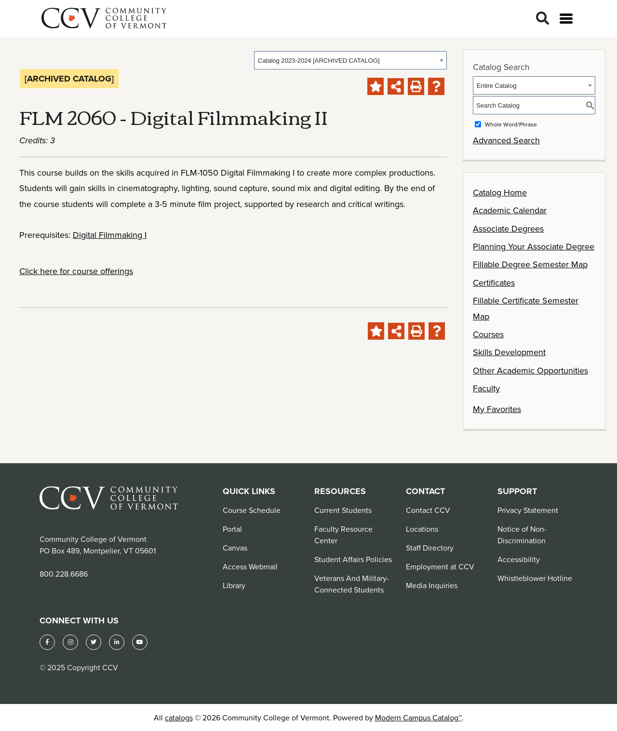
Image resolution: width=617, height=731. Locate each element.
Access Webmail (250, 566)
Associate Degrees (508, 228)
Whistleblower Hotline (534, 578)
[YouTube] (140, 642)
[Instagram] (70, 642)
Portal (232, 529)
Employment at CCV (440, 566)
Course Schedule (252, 510)
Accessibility (518, 559)
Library (234, 585)
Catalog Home (500, 192)
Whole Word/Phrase (511, 124)
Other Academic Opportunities (530, 370)
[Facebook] (47, 642)
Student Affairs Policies (353, 559)
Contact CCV (428, 510)
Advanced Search (506, 140)
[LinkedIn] (116, 642)
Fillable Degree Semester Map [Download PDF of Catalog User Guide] (530, 264)
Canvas (235, 547)
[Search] (542, 18)
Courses (488, 334)
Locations (422, 529)
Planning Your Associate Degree (533, 246)
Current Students (343, 510)
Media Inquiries (431, 585)
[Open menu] (566, 19)
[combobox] (350, 60)
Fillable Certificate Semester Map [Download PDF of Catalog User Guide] (525, 308)
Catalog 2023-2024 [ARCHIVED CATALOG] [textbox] (318, 60)
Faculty (486, 388)
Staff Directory (430, 547)
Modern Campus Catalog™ (418, 717)
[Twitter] (93, 642)
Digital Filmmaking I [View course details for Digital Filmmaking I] (110, 235)
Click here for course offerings (76, 271)
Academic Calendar (510, 210)
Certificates (494, 282)
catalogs (179, 717)
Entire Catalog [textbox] (496, 85)
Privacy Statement (527, 510)
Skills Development (509, 352)
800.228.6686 (64, 573)
